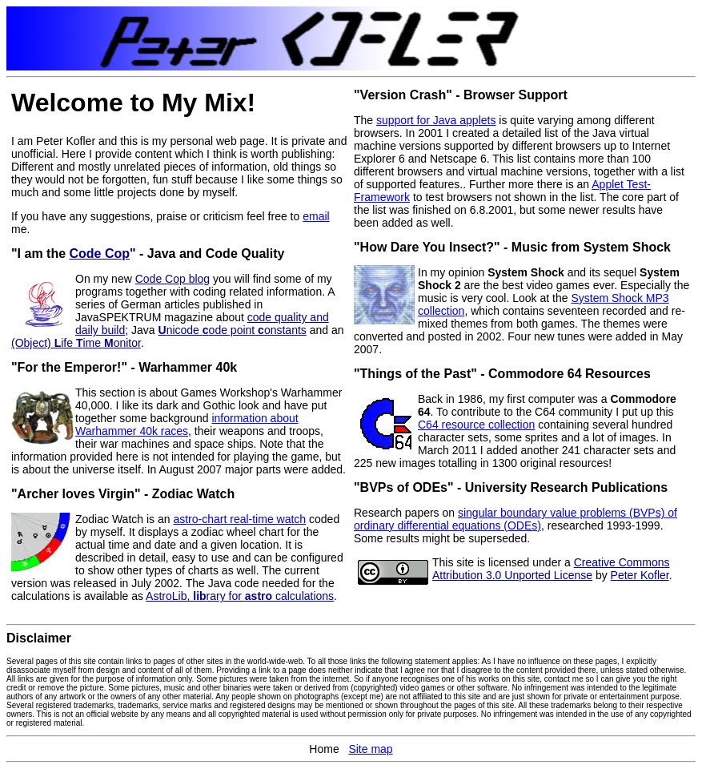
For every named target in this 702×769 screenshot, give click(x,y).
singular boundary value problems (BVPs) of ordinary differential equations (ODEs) (515, 519)
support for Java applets (435, 120)
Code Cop (100, 253)
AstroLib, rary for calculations (240, 596)
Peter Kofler (640, 575)
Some (206, 678)
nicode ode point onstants (232, 330)
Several (20, 661)
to (297, 216)
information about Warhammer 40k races (187, 424)
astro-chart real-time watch (239, 519)
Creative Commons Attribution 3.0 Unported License (550, 569)
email (316, 216)
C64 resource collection (476, 424)
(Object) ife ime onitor (76, 342)
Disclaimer (38, 638)
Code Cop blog (172, 278)
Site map (370, 749)
